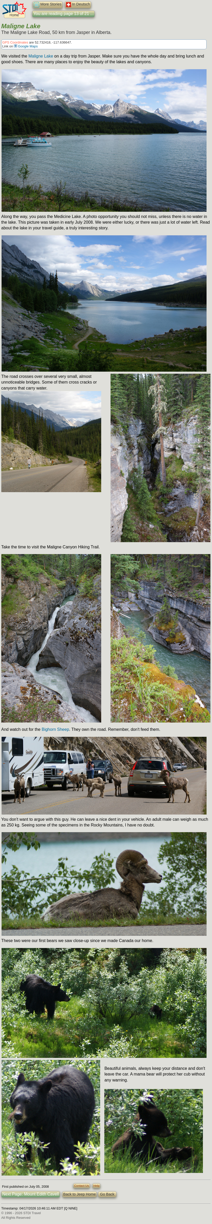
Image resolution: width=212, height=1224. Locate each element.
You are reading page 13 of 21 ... (63, 13)
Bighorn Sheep (55, 729)
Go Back (107, 1194)
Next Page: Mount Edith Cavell (30, 1194)
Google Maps (26, 46)
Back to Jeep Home (79, 1194)
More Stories (47, 5)
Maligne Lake (40, 56)
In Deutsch (78, 4)
